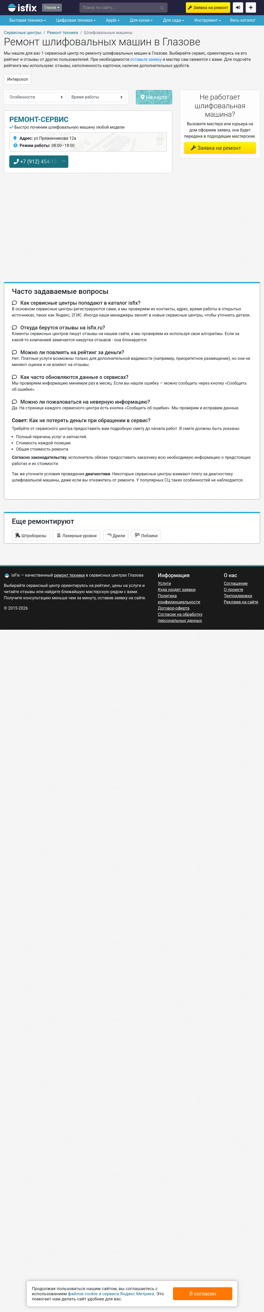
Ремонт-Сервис (39, 119)
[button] (123, 8)
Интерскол (17, 79)
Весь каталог (242, 20)
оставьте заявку (146, 59)
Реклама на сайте (241, 602)
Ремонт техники (62, 32)
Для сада (171, 20)
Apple (111, 20)
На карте (154, 97)
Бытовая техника (26, 20)
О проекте (233, 589)
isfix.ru (22, 8)
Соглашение (236, 583)
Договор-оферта (173, 608)
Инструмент (205, 20)
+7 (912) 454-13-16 (39, 162)
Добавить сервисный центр (251, 7)
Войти (238, 7)
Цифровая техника (74, 20)
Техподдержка (238, 595)
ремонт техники (69, 575)
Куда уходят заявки (176, 589)
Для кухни (139, 20)
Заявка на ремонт (210, 7)
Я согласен (202, 1294)
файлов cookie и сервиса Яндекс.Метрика (111, 1293)
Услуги (164, 583)
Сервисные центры (22, 32)
